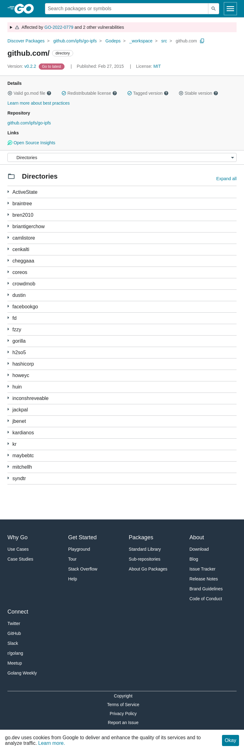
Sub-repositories (144, 559)
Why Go (17, 537)
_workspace (141, 40)
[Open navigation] (230, 8)
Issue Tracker (202, 569)
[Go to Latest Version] (52, 66)
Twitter (13, 623)
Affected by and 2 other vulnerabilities (69, 27)
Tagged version (148, 93)
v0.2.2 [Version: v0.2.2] (22, 66)
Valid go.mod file (29, 93)
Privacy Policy (123, 713)
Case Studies (20, 559)
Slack (12, 643)
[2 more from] (8, 329)
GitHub (14, 633)
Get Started (82, 537)
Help (72, 578)
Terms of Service (123, 704)
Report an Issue (123, 722)
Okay (230, 740)
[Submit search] (213, 8)
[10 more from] (8, 386)
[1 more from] (8, 203)
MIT (157, 66)
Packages (141, 537)
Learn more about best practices (38, 103)
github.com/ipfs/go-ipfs (75, 40)
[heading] (26, 9)
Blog (193, 559)
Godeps (113, 40)
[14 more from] (8, 478)
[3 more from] (8, 226)
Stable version (198, 93)
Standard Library (145, 549)
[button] (9, 93)
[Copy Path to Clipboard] (202, 41)
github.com (186, 40)
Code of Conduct (205, 598)
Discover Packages (26, 40)
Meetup (14, 663)
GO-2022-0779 (58, 27)
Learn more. (51, 743)
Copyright (123, 695)
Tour (72, 559)
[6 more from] (8, 192)
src (164, 40)
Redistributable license (89, 93)
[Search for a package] (126, 8)
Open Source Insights (31, 142)
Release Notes (203, 578)
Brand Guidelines (206, 588)
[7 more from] (8, 455)
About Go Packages (148, 569)
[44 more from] (8, 421)
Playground (79, 549)
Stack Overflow (82, 569)
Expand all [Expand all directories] (226, 178)
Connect (17, 612)
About (196, 537)
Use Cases (18, 549)
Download (199, 549)
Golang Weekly (22, 673)
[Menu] (122, 157)
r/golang (15, 653)
